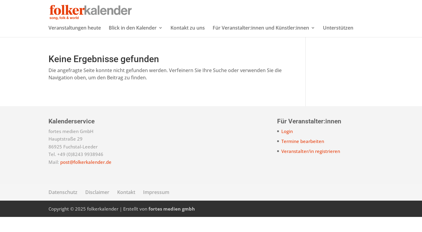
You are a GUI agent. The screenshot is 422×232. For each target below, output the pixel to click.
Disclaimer (97, 207)
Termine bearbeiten (302, 156)
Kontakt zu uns (187, 43)
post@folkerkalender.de (85, 177)
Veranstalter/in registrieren (310, 166)
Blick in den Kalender (133, 43)
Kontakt (126, 207)
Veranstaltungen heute (74, 43)
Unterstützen (338, 43)
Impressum (156, 207)
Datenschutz (62, 207)
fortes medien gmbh (171, 224)
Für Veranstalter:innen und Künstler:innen (261, 43)
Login (287, 146)
